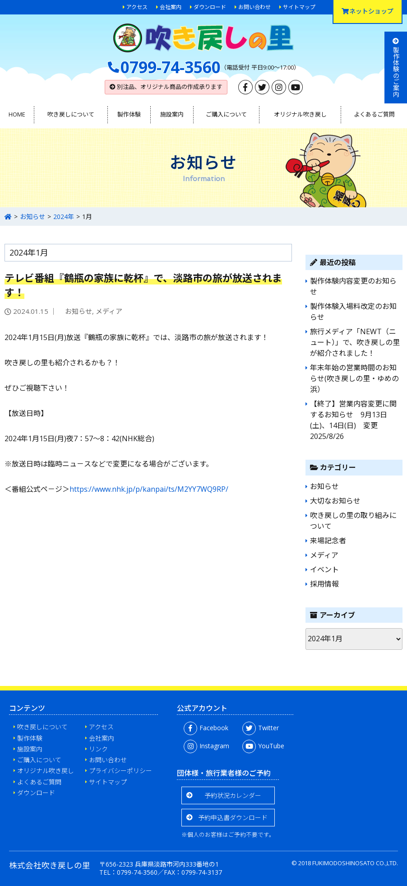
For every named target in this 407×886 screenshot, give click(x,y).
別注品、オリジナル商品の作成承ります (166, 87)
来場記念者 (328, 541)
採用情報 (324, 584)
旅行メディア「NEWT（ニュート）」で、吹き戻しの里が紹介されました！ (355, 342)
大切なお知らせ (335, 501)
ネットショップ (367, 11)
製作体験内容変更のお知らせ (353, 286)
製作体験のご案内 (396, 67)
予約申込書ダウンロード (233, 817)
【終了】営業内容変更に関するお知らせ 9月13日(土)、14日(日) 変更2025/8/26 (353, 420)
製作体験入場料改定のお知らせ (353, 311)
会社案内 (170, 7)
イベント (324, 569)
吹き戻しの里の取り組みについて (353, 520)
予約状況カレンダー (232, 795)
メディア (109, 311)
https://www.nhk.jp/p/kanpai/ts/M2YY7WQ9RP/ (148, 489)
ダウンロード (210, 7)
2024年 (63, 216)
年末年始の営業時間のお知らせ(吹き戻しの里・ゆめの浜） (354, 378)
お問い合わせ (254, 7)
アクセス (137, 7)
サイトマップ (299, 7)
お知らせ (32, 216)
